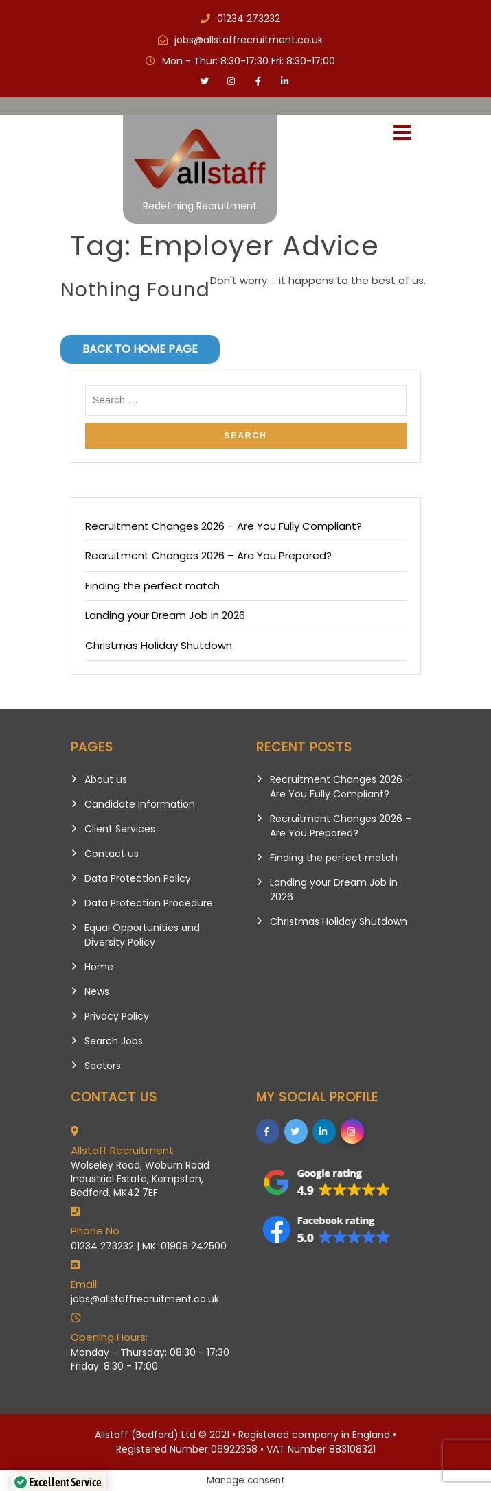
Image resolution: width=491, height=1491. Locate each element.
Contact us (111, 853)
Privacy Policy (116, 1016)
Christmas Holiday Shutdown (158, 645)
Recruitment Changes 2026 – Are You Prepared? (208, 555)
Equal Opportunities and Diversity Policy (142, 935)
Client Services (119, 829)
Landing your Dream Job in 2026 (165, 615)
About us (105, 779)
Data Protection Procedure (148, 903)
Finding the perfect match (152, 585)
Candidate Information (139, 804)
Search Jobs (113, 1041)
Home (98, 967)
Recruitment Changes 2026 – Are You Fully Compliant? (223, 526)
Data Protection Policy (137, 878)
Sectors (102, 1065)
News (96, 991)
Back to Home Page (140, 349)
